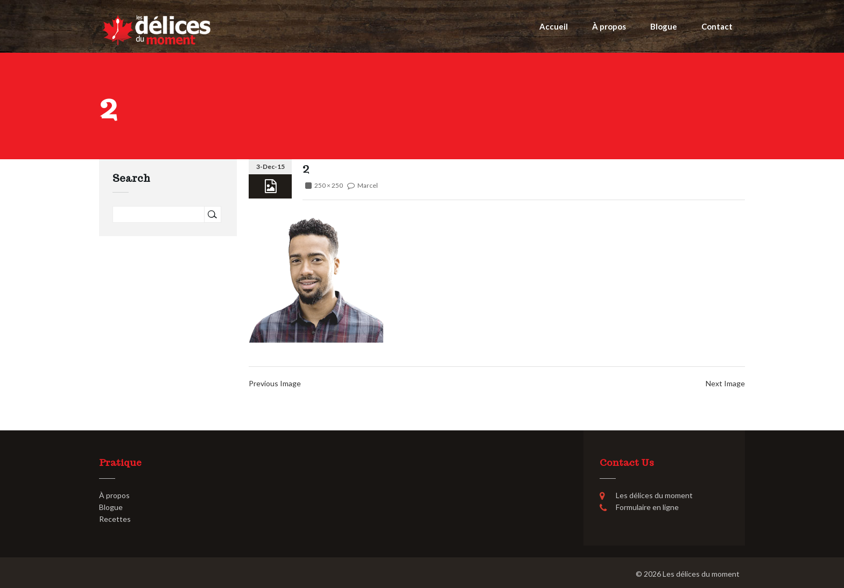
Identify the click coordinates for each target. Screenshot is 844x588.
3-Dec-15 (270, 166)
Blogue (663, 26)
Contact (717, 26)
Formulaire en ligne (647, 507)
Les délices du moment (701, 573)
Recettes (115, 518)
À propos (609, 26)
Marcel (367, 185)
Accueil (553, 26)
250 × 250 (328, 185)
